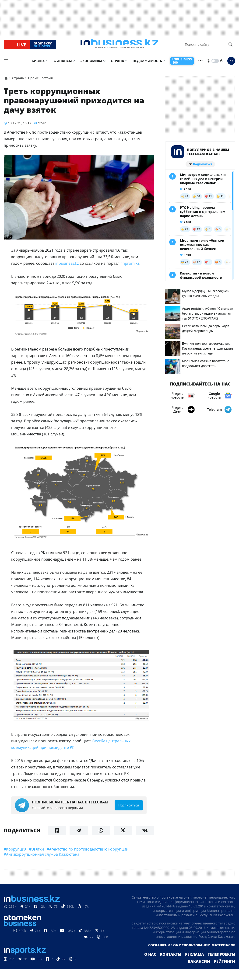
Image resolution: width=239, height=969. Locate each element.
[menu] (6, 64)
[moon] (222, 64)
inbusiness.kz (67, 267)
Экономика (91, 64)
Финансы (63, 64)
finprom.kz (129, 267)
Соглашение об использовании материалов (191, 951)
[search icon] (230, 46)
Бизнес (38, 64)
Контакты (177, 961)
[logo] (119, 46)
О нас (159, 961)
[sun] (209, 64)
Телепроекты (223, 961)
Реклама (198, 961)
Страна (117, 64)
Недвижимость (147, 64)
